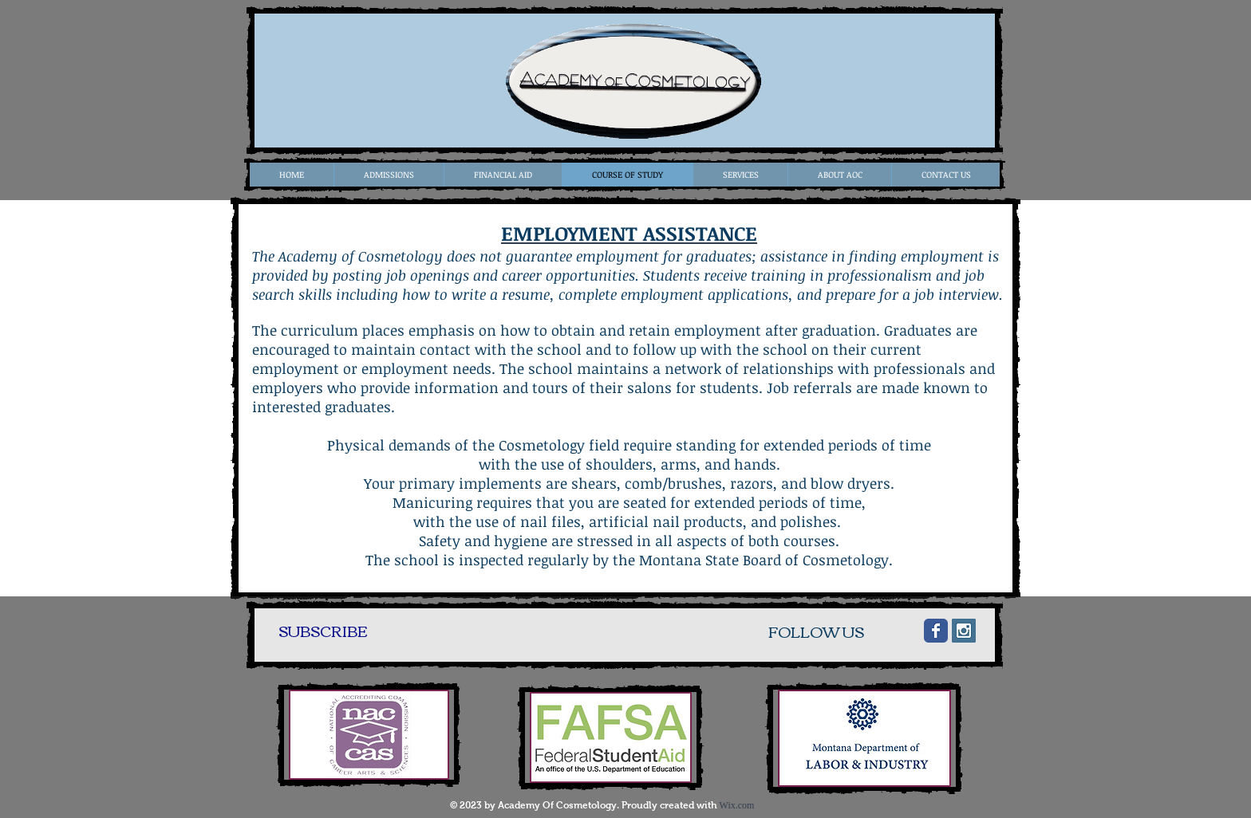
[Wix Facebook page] (936, 631)
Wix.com (737, 805)
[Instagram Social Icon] (964, 631)
